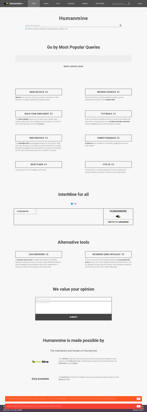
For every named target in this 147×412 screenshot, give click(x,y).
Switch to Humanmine (118, 222)
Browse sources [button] (106, 92)
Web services (36, 138)
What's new (37, 164)
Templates (70, 3)
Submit (73, 317)
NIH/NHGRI (62, 363)
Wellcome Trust (74, 361)
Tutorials (106, 114)
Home (34, 3)
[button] (14, 3)
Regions (85, 3)
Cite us (106, 164)
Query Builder (100, 3)
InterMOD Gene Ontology (106, 254)
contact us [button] (94, 124)
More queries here (73, 66)
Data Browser (37, 254)
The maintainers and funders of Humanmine (73, 350)
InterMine (65, 359)
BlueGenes (65, 377)
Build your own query (37, 114)
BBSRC (75, 363)
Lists (58, 3)
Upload (46, 3)
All (73, 203)
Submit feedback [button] (106, 138)
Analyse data (36, 92)
